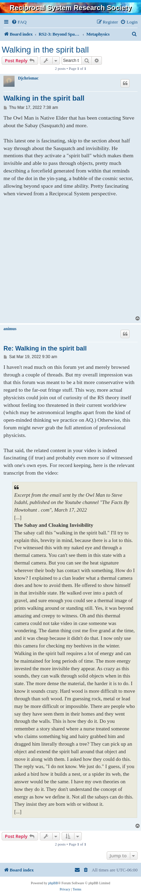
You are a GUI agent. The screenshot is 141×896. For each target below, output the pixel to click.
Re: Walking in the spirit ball (45, 348)
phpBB (53, 883)
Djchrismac (28, 78)
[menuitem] (18, 22)
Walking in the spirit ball (45, 49)
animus (9, 328)
